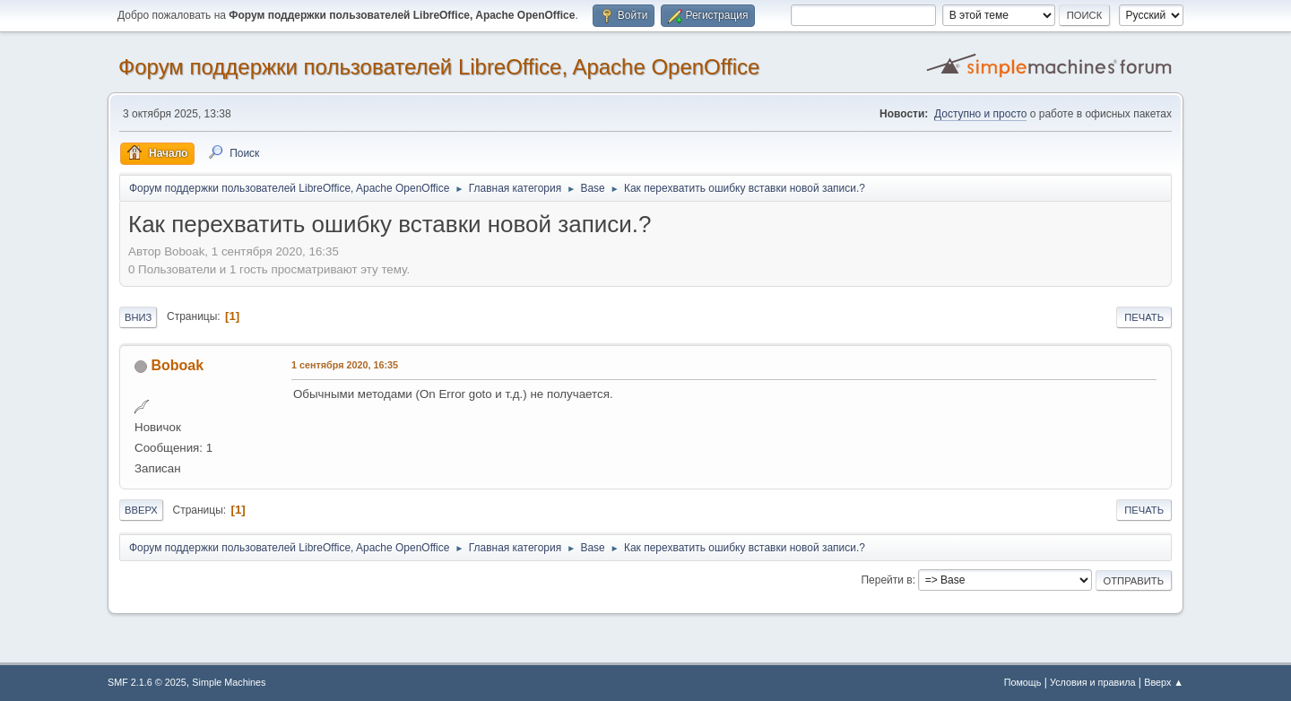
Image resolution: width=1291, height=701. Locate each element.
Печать (1144, 317)
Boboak (177, 365)
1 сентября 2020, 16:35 (344, 364)
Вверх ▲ (1163, 682)
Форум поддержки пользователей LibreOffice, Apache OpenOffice (438, 67)
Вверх (141, 510)
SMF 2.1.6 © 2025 (147, 682)
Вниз (138, 317)
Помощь (1023, 682)
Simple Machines (228, 682)
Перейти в (886, 580)
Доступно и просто (980, 114)
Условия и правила (1092, 682)
